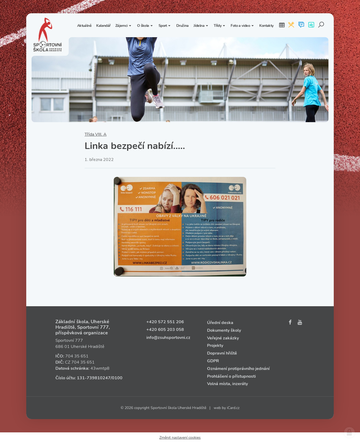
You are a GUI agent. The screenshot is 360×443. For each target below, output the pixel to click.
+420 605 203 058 (165, 330)
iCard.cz (233, 407)
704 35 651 (77, 356)
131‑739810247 (94, 378)
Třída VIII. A (96, 134)
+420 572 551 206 (165, 322)
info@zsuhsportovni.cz (168, 337)
